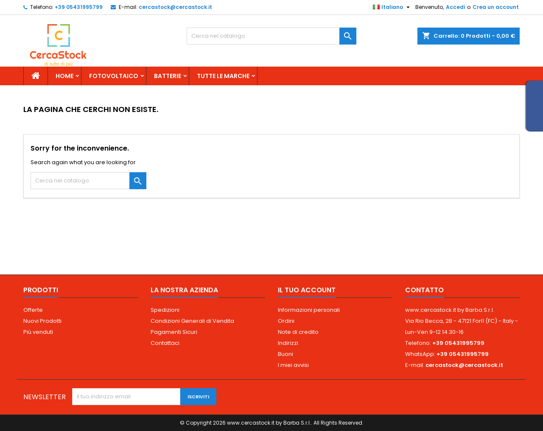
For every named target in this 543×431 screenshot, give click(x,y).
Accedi (455, 7)
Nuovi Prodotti (42, 321)
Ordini (286, 321)
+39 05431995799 (79, 7)
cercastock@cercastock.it (175, 7)
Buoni (285, 354)
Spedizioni (165, 310)
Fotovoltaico (113, 76)
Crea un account (496, 7)
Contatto (424, 290)
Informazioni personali (309, 310)
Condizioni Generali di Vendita (192, 321)
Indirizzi (288, 343)
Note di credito (298, 332)
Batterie (167, 76)
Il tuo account (307, 290)
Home (64, 76)
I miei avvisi (293, 365)
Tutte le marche (223, 76)
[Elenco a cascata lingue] (392, 7)
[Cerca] (271, 36)
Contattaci (165, 343)
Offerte (33, 310)
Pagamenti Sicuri (174, 332)
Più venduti (38, 332)
